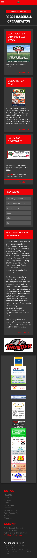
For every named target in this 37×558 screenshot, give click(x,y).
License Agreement (10, 551)
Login (13, 12)
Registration (9, 505)
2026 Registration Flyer (16, 198)
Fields (6, 503)
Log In (7, 555)
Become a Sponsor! (11, 510)
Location (7, 500)
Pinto (9, 213)
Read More (24, 72)
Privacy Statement (10, 549)
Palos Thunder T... (10, 513)
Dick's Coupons (13, 208)
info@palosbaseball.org (13, 535)
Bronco (10, 223)
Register (22, 12)
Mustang (10, 218)
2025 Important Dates (16, 203)
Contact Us (8, 497)
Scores (6, 515)
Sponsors (7, 508)
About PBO (8, 495)
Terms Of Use (23, 549)
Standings (8, 518)
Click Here (9, 174)
